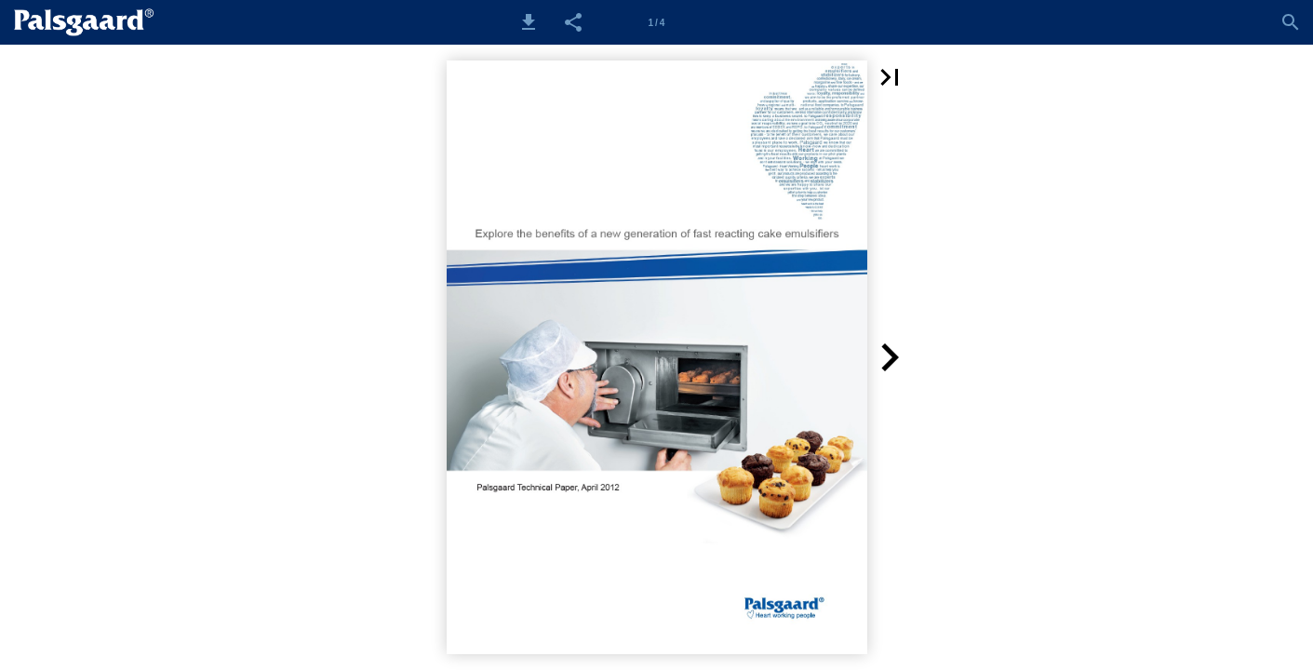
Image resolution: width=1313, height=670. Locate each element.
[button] (528, 22)
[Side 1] (656, 22)
